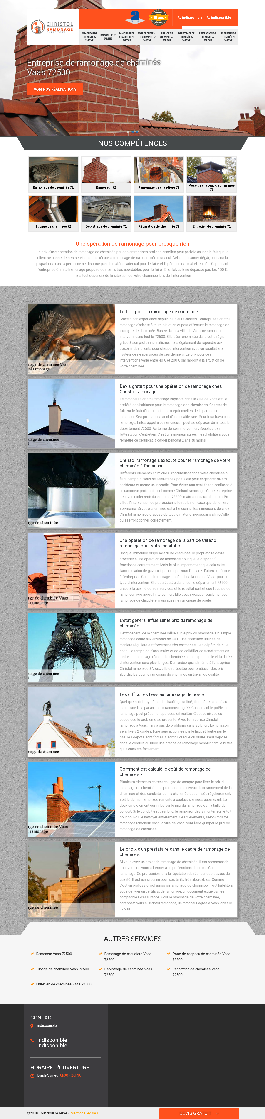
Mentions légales (84, 1113)
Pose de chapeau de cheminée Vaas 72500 (201, 957)
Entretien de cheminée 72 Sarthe (228, 37)
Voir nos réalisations (55, 89)
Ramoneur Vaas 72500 (54, 954)
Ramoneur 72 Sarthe (107, 37)
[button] (128, 132)
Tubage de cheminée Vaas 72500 (62, 969)
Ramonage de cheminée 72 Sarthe (89, 37)
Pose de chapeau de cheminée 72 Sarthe (147, 37)
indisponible (190, 17)
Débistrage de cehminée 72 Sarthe (186, 37)
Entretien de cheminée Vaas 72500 (64, 984)
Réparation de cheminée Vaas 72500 (196, 972)
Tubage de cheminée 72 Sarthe (166, 37)
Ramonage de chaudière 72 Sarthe (126, 37)
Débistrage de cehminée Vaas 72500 (128, 972)
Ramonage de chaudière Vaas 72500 (127, 957)
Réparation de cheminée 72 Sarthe (207, 37)
